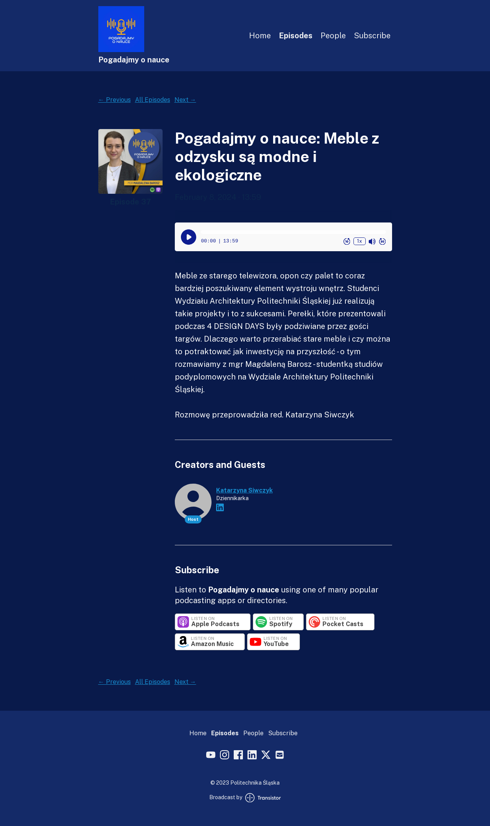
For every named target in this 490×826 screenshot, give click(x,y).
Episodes (296, 35)
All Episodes (152, 99)
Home (260, 35)
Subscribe (372, 35)
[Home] (121, 50)
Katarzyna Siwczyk (244, 490)
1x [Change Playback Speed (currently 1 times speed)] (359, 241)
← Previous (114, 99)
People (333, 35)
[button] (293, 232)
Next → (185, 99)
